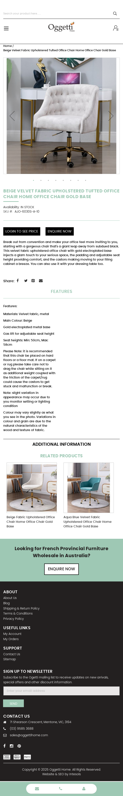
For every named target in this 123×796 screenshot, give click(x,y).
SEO (61, 774)
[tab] (61, 293)
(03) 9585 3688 (21, 728)
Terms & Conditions (18, 613)
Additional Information (61, 444)
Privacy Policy (13, 618)
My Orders (11, 639)
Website (48, 774)
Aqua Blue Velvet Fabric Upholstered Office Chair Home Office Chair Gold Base (87, 522)
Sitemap (9, 659)
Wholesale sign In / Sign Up (116, 28)
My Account (12, 634)
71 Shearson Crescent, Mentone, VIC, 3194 (40, 722)
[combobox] (61, 14)
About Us (10, 598)
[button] (12, 116)
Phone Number (60, 789)
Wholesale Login (83, 789)
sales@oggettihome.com (29, 735)
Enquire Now (61, 569)
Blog (6, 603)
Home (7, 46)
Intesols (75, 774)
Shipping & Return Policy (21, 608)
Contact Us (11, 654)
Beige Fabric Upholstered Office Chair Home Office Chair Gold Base (31, 522)
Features (61, 291)
